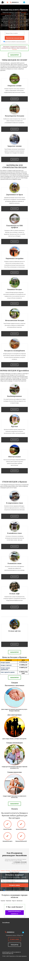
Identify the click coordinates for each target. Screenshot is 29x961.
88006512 (15, 2)
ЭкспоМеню (6, 922)
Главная (3, 870)
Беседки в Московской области (19, 870)
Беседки (8, 870)
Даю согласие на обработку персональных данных (15, 41)
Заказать (14, 99)
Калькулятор (14, 55)
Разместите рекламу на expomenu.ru (14, 912)
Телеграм (14, 49)
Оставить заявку (14, 939)
